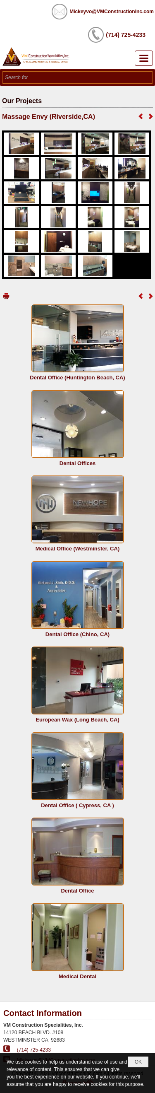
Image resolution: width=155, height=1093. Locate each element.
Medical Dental (77, 976)
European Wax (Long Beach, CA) (77, 720)
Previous (140, 116)
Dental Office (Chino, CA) (77, 634)
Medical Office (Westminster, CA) (77, 548)
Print (6, 296)
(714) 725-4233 (34, 1050)
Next (151, 116)
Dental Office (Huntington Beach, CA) (77, 377)
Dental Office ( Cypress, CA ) (77, 805)
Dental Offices (77, 463)
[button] (144, 58)
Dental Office (77, 891)
